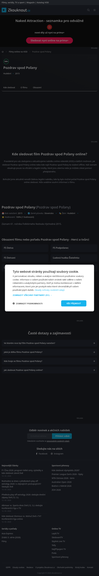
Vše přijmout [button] (74, 303)
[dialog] (49, 288)
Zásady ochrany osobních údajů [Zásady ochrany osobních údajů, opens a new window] (50, 289)
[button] (49, 295)
